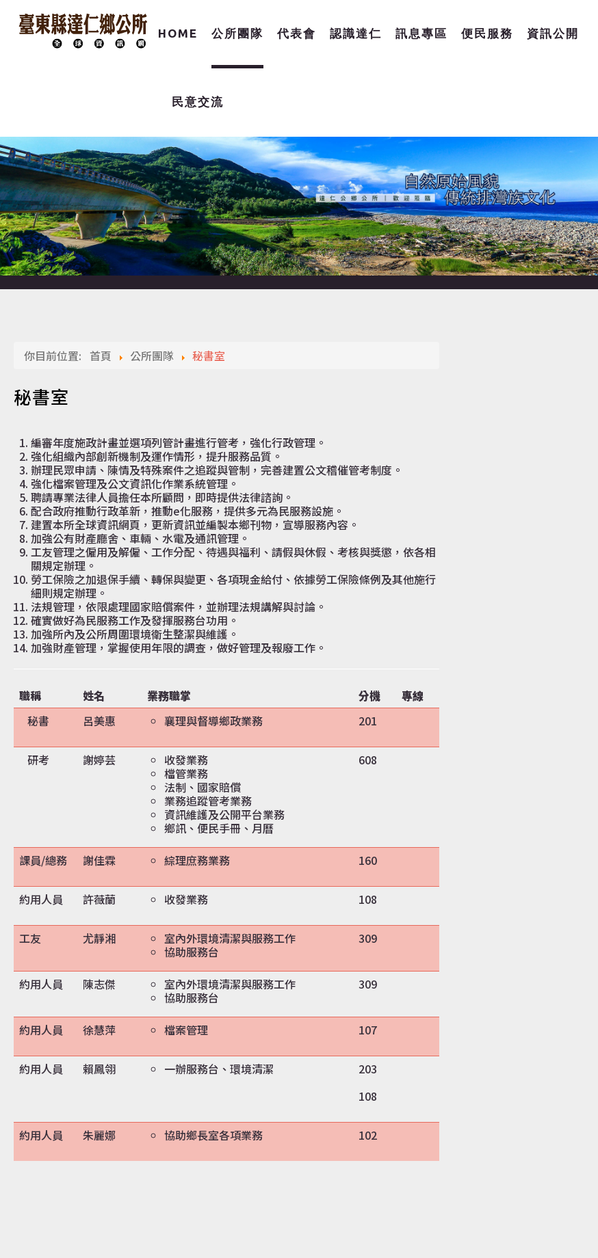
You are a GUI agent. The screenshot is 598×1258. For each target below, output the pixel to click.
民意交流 (198, 101)
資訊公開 (553, 33)
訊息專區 (421, 33)
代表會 (296, 33)
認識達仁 (356, 33)
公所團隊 (237, 33)
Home (178, 33)
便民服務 (487, 33)
